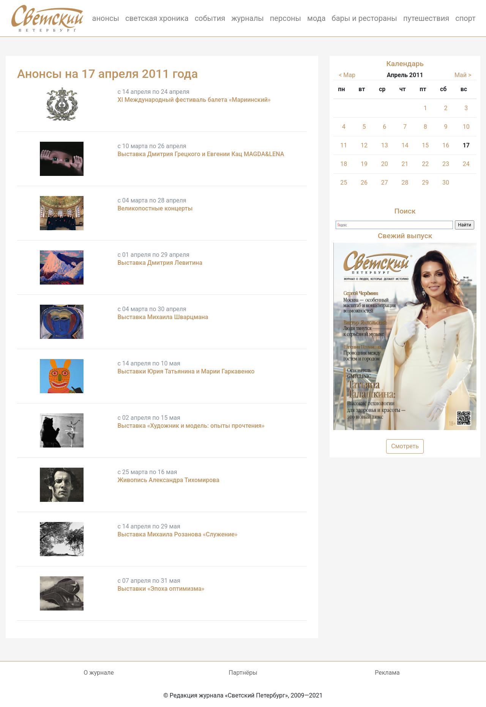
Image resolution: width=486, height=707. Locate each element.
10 (466, 126)
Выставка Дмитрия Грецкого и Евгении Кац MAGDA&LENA (200, 154)
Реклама (387, 672)
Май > (462, 75)
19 (364, 164)
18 (343, 164)
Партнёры (243, 672)
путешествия (426, 18)
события (210, 18)
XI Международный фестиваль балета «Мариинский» (193, 99)
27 (384, 182)
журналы (247, 18)
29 (425, 182)
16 (445, 145)
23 (445, 164)
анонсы (105, 18)
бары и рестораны (364, 18)
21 (404, 164)
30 (445, 182)
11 (343, 145)
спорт (465, 18)
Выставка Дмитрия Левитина (159, 262)
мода (316, 18)
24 (466, 164)
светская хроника (157, 18)
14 (404, 145)
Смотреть (405, 446)
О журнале (99, 672)
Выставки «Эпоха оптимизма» (160, 588)
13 (384, 145)
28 (404, 182)
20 (384, 164)
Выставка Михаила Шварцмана (162, 317)
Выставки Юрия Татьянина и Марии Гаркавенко (185, 371)
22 (425, 164)
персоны (285, 18)
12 (364, 145)
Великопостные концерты (155, 208)
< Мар (347, 75)
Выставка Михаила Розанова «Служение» (177, 534)
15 (425, 145)
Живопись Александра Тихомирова (168, 480)
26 (364, 182)
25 (343, 182)
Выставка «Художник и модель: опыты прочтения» (190, 425)
